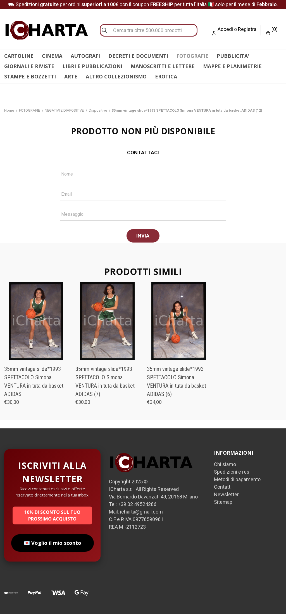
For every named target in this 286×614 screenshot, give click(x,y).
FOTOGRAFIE (192, 55)
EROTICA (166, 76)
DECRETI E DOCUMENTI (138, 55)
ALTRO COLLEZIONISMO (116, 76)
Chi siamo (225, 464)
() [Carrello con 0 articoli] (272, 30)
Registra (247, 29)
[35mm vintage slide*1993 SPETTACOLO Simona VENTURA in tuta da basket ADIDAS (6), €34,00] (179, 321)
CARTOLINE (19, 55)
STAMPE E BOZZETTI (30, 76)
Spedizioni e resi (232, 472)
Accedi (225, 29)
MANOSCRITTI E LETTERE (163, 66)
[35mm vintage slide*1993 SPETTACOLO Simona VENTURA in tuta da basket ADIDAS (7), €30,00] (107, 321)
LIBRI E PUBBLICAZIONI (92, 66)
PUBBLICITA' (233, 55)
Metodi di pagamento (237, 479)
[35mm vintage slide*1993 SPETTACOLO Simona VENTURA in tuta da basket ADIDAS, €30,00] (36, 321)
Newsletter (226, 494)
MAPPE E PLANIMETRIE (232, 66)
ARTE (70, 76)
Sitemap (223, 502)
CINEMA (52, 55)
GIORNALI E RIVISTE (29, 66)
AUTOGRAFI (85, 55)
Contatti (223, 487)
